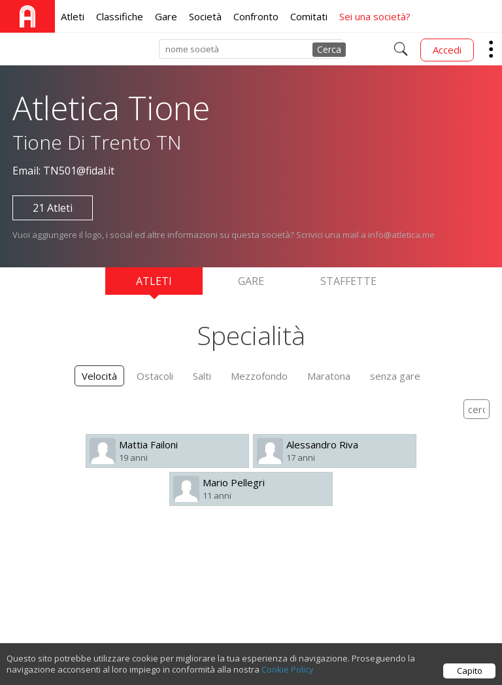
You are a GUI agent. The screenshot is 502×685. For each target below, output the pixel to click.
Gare (166, 16)
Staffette (348, 281)
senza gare (395, 375)
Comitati (308, 16)
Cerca (329, 49)
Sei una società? (374, 16)
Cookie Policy (287, 672)
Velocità (99, 375)
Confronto (255, 16)
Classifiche (119, 16)
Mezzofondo (259, 375)
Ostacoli (155, 375)
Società (205, 16)
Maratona (328, 375)
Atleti (72, 16)
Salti (202, 375)
